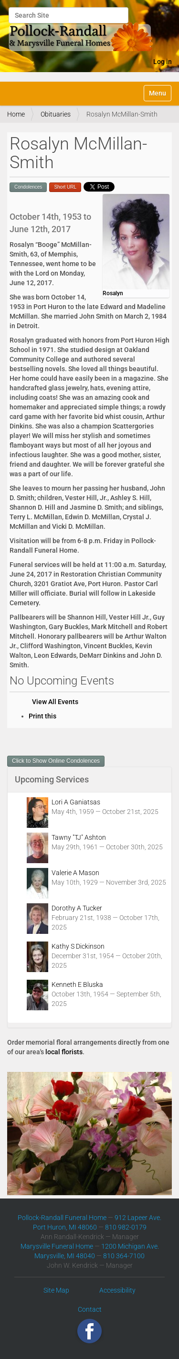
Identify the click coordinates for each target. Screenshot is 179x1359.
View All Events (55, 702)
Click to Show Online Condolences (56, 761)
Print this (42, 716)
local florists (64, 1052)
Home (16, 114)
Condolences (28, 187)
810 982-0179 (126, 1227)
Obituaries (56, 114)
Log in (162, 61)
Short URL (65, 187)
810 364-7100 (124, 1256)
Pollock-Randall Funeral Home (62, 1217)
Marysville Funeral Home (57, 1246)
